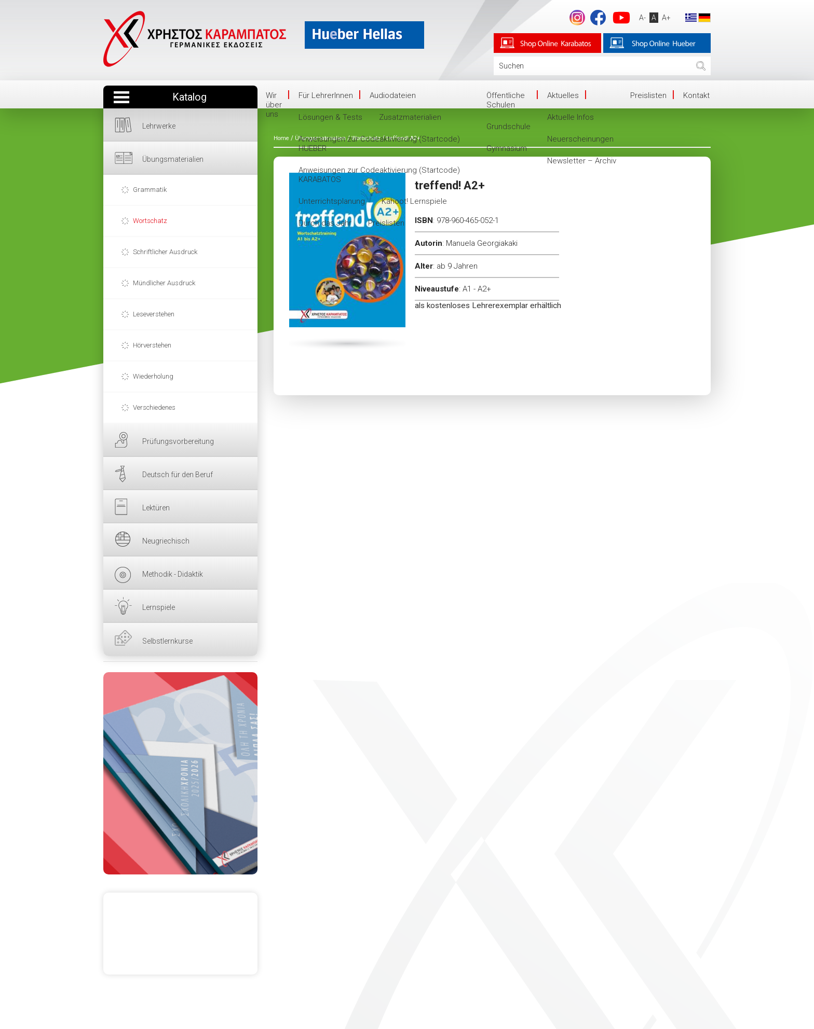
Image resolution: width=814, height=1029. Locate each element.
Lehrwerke (158, 126)
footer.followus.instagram (577, 17)
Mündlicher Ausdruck (164, 283)
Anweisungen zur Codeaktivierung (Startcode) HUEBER (379, 143)
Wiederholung (153, 376)
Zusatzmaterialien (410, 117)
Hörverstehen (152, 345)
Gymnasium (506, 148)
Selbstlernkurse (167, 641)
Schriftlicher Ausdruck (165, 252)
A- (642, 17)
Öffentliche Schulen (505, 100)
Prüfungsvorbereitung (178, 441)
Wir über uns (274, 105)
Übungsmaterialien (173, 159)
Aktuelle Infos (570, 117)
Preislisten (386, 223)
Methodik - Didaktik (172, 574)
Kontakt (696, 95)
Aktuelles (563, 95)
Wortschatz (150, 221)
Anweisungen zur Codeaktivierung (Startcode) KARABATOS (379, 174)
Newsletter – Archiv (581, 160)
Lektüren (156, 508)
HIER (180, 773)
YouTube (620, 17)
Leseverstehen (153, 314)
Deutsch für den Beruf (177, 474)
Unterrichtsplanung (332, 201)
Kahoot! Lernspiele (414, 201)
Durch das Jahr (325, 223)
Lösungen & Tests (330, 117)
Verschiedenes (154, 407)
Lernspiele (158, 607)
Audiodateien (393, 95)
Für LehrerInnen (326, 95)
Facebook (597, 17)
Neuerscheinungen (580, 139)
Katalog (189, 97)
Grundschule (508, 126)
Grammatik (150, 189)
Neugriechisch (165, 541)
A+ (665, 17)
